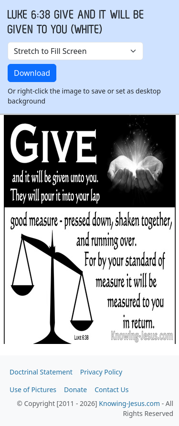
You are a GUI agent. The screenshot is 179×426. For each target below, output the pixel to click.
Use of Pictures (33, 389)
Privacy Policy (101, 371)
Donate (75, 389)
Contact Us (111, 389)
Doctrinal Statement (41, 371)
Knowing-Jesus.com (129, 403)
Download (32, 73)
